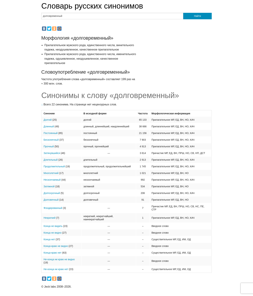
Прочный (49, 146)
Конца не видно (52, 232)
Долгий (48, 119)
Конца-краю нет (52, 252)
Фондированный (53, 208)
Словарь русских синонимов (92, 6)
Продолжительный (54, 166)
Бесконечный (51, 139)
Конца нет (49, 239)
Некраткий (49, 217)
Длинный (49, 126)
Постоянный (51, 133)
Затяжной (49, 186)
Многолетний (51, 173)
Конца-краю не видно (56, 246)
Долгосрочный (52, 193)
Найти (197, 16)
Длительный (51, 159)
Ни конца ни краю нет (56, 269)
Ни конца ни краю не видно (59, 259)
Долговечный (51, 199)
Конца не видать (53, 226)
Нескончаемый (52, 179)
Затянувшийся (52, 153)
